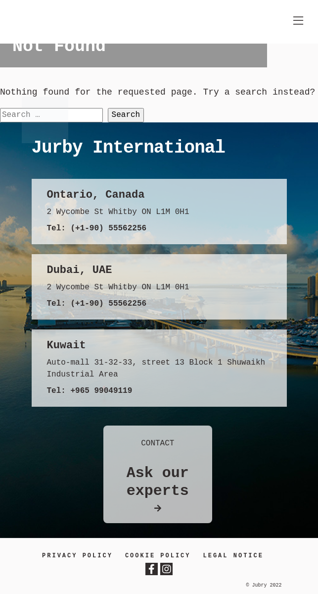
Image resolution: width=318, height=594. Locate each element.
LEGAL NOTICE (233, 555)
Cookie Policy (158, 555)
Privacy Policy (77, 555)
